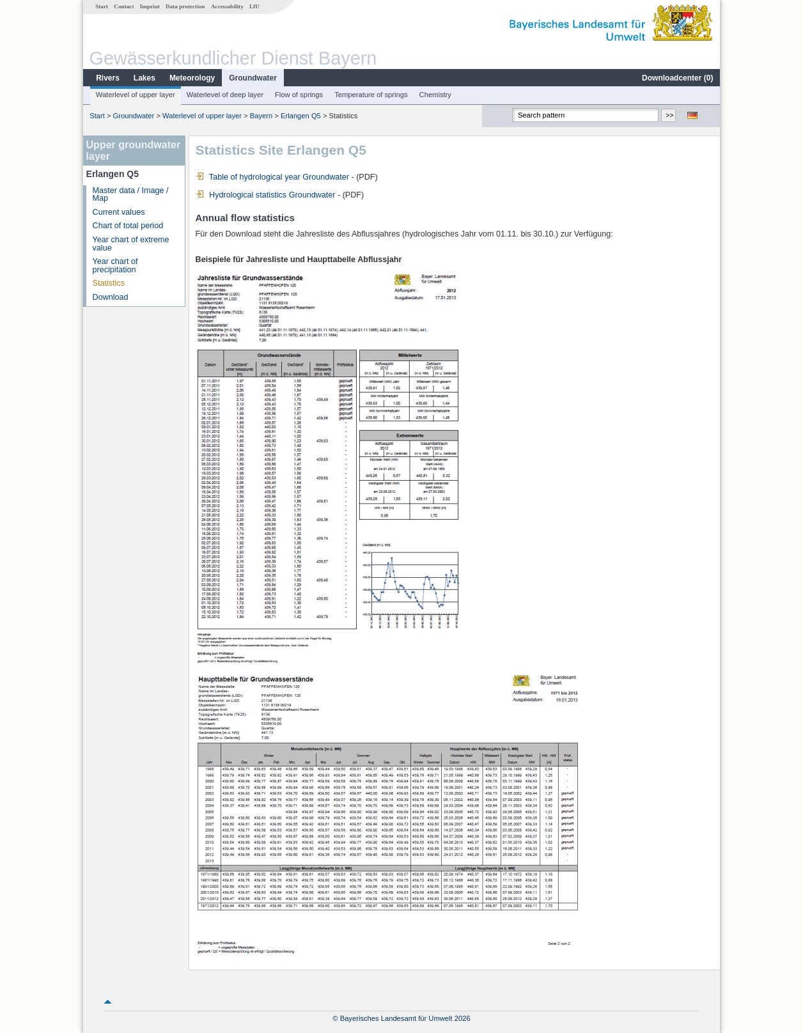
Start (101, 6)
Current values (119, 212)
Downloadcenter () (677, 78)
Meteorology (192, 78)
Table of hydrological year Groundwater (272, 177)
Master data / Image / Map (131, 194)
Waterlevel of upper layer (135, 94)
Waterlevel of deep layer (225, 94)
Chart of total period (128, 225)
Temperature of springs (370, 94)
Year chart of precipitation (115, 265)
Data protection (185, 6)
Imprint (150, 6)
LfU (254, 6)
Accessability (227, 6)
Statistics (109, 283)
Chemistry (435, 94)
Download (111, 297)
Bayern (261, 116)
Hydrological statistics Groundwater (266, 194)
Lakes (144, 78)
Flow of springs (299, 94)
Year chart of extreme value (131, 243)
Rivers (108, 78)
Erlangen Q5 (301, 116)
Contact (124, 6)
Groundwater (253, 78)
